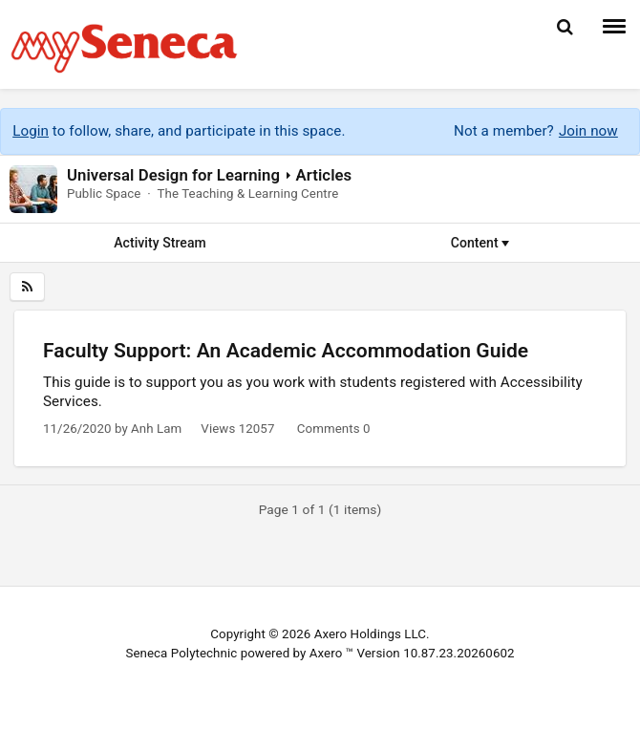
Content (480, 242)
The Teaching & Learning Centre (247, 193)
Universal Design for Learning (173, 174)
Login (30, 131)
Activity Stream (160, 242)
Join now (588, 131)
